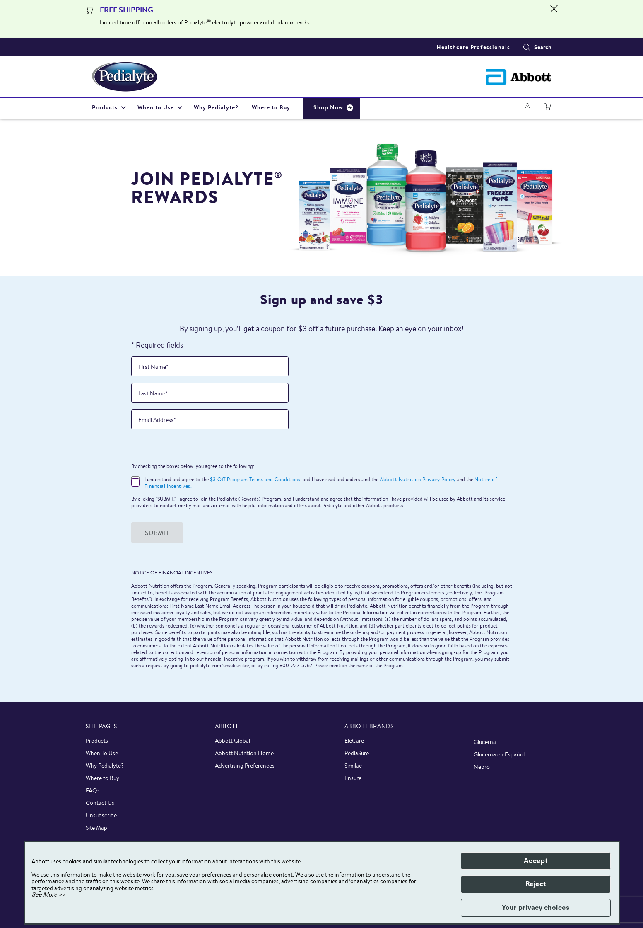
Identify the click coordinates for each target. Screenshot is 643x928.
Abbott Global (232, 740)
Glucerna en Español (499, 754)
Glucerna (485, 742)
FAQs (93, 790)
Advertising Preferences (245, 765)
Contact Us (100, 803)
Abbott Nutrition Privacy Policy (418, 479)
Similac (353, 765)
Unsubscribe (101, 815)
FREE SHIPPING (126, 10)
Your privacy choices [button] (535, 907)
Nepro (482, 767)
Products (97, 740)
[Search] (526, 47)
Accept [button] (536, 861)
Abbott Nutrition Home (244, 753)
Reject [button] (535, 884)
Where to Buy (102, 778)
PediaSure (356, 753)
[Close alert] (554, 19)
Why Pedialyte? (105, 765)
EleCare (354, 740)
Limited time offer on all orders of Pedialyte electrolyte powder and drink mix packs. (205, 22)
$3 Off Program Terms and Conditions (255, 479)
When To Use (102, 753)
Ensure (352, 778)
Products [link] (105, 107)
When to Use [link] (155, 107)
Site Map (96, 827)
